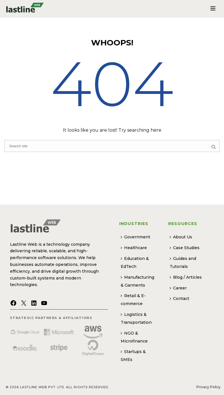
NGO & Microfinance (134, 337)
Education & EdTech (135, 262)
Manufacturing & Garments (137, 281)
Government (135, 236)
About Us (181, 236)
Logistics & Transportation (136, 318)
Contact (179, 298)
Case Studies (185, 247)
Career (178, 288)
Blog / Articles (186, 277)
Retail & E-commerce (133, 299)
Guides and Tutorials (183, 262)
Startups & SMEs (133, 355)
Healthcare (134, 247)
